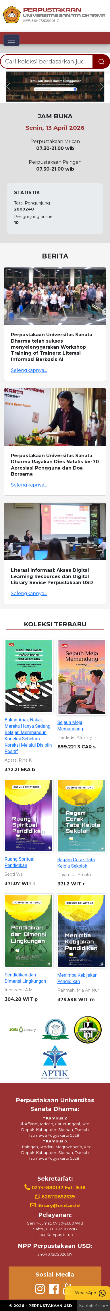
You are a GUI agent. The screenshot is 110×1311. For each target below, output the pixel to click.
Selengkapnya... (29, 370)
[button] (8, 86)
